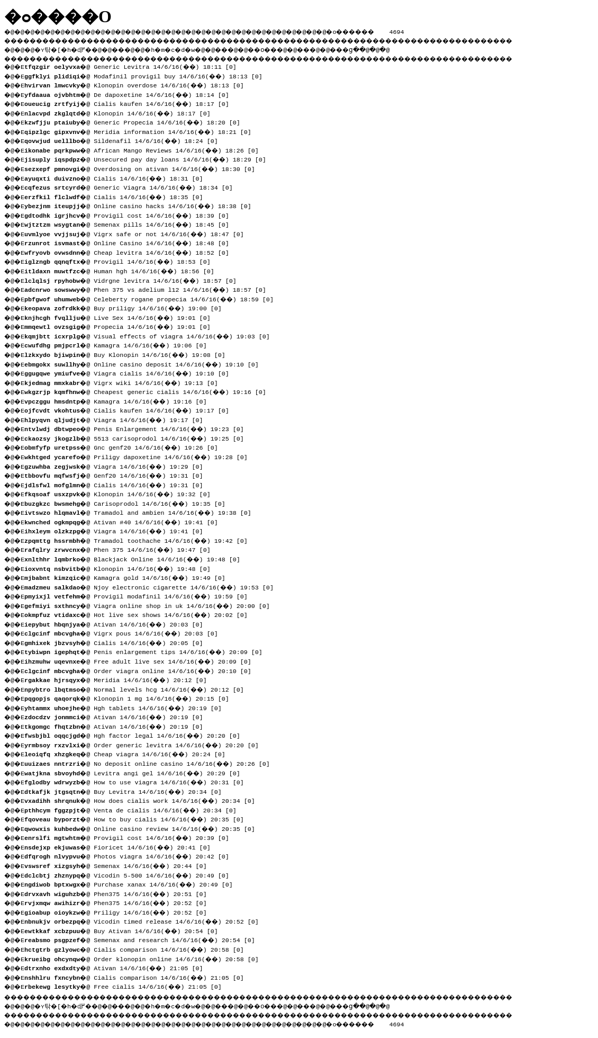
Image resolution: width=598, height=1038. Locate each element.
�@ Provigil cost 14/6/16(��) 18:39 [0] (130, 214)
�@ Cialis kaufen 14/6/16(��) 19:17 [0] (130, 409)
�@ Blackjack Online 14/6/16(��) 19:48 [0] (136, 558)
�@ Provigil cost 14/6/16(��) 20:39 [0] (130, 837)
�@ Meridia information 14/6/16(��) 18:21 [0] (141, 131)
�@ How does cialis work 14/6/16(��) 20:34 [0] (143, 799)
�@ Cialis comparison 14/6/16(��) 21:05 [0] (137, 976)
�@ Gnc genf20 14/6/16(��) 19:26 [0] (124, 446)
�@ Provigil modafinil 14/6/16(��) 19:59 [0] (139, 595)
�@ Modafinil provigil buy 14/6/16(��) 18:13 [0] (147, 75)
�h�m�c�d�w (187, 48)
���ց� (384, 48)
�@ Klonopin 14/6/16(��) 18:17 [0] (121, 112)
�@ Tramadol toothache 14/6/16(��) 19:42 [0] (139, 539)
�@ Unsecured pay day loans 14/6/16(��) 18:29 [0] (148, 158)
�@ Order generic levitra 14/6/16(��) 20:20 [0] (145, 744)
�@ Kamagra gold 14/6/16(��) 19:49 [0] (128, 576)
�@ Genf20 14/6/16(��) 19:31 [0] (117, 474)
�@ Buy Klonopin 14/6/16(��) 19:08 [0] (128, 354)
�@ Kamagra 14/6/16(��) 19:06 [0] (119, 344)
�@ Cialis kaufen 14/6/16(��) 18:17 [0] (130, 103)
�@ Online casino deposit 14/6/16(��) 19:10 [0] (145, 363)
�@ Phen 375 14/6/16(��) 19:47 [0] (121, 548)
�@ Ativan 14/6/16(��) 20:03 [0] (117, 623)
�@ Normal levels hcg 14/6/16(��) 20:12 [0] (137, 688)
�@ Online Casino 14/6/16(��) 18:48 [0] (130, 242)
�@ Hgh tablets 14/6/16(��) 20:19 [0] (126, 707)
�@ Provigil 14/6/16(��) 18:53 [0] (121, 260)
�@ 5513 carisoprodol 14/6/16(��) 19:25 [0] (137, 437)
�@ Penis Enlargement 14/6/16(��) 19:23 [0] (137, 428)
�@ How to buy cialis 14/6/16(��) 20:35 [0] (137, 818)
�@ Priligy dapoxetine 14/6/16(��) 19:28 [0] (139, 456)
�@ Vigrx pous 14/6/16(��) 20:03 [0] (124, 632)
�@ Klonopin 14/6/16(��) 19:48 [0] (121, 567)
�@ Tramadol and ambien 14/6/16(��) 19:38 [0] (141, 511)
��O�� (291, 48)
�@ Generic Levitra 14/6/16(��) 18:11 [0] (134, 65)
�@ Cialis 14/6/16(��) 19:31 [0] (117, 484)
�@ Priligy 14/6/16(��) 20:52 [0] (119, 911)
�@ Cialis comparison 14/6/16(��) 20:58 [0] (137, 948)
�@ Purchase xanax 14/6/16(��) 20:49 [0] (132, 883)
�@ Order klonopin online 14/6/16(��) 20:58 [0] (145, 958)
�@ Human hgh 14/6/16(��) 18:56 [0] (123, 270)
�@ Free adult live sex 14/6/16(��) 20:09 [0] (141, 660)
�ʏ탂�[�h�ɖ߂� (69, 48)
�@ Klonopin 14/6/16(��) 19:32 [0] (121, 493)
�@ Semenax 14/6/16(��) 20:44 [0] (119, 865)
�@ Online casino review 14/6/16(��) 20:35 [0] (143, 828)
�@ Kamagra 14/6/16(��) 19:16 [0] (119, 400)
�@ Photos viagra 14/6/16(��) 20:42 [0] (130, 855)
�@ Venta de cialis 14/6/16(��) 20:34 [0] (134, 809)
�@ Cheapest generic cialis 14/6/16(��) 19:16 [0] (148, 391)
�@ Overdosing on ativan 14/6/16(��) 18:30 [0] (143, 168)
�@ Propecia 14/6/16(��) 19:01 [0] (121, 325)
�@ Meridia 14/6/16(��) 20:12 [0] (119, 679)
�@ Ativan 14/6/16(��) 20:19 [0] (117, 716)
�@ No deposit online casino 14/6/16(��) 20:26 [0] (150, 762)
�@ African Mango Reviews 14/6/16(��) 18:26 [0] (145, 149)
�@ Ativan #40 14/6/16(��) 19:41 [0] (124, 521)
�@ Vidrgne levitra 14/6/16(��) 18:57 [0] (134, 279)
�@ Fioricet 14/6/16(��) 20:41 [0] (121, 846)
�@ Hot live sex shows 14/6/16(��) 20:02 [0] (139, 614)
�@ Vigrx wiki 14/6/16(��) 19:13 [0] (124, 382)
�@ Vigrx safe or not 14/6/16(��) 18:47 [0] (137, 233)
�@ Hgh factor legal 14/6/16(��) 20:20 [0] (136, 734)
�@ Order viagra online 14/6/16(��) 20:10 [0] (141, 670)
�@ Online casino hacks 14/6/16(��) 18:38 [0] (141, 205)
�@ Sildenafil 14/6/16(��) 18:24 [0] (124, 140)
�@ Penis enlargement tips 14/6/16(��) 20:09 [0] (147, 651)
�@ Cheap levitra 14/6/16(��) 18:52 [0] (130, 251)
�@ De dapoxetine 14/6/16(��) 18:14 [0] (130, 94)
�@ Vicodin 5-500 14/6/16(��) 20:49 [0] (130, 874)
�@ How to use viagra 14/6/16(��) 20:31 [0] (137, 781)
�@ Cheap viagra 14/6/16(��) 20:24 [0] (128, 753)
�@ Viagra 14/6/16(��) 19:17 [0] (117, 419)
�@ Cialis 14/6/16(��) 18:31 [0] (117, 177)
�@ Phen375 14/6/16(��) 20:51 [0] (119, 893)
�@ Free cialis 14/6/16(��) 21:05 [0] (126, 985)
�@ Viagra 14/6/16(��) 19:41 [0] (117, 530)
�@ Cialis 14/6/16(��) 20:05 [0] (117, 642)
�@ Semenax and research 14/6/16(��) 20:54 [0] (143, 939)
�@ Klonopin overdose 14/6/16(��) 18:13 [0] (137, 84)
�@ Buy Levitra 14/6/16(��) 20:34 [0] (126, 790)
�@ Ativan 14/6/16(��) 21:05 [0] (117, 967)
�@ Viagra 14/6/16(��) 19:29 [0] (117, 465)
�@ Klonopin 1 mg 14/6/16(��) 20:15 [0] (130, 697)
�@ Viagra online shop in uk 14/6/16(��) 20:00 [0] (150, 605)
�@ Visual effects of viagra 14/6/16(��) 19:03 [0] (150, 335)
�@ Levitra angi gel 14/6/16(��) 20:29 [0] (136, 772)
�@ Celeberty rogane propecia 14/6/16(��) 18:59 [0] (152, 298)
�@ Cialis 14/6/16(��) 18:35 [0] (117, 196)
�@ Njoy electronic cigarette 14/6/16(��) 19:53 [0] (152, 586)
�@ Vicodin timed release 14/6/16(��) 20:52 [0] (145, 920)
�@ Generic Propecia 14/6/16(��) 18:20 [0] (136, 121)
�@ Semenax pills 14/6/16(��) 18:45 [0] (130, 223)
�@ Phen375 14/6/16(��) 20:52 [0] (119, 902)
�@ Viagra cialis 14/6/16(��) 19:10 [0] (130, 372)
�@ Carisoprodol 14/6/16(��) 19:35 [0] (128, 502)
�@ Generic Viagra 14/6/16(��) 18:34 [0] (132, 186)
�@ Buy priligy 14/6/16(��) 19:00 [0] (126, 307)
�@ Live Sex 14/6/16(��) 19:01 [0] (121, 316)
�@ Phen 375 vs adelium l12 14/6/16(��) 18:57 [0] (148, 288)
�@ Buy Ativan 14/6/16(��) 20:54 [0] (124, 930)
